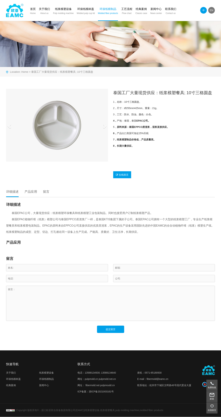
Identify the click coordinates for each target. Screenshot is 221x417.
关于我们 (44, 11)
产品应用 (30, 192)
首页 (33, 11)
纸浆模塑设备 (63, 11)
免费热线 (212, 387)
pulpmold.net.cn (107, 379)
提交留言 (110, 329)
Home (24, 71)
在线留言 (122, 175)
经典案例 (141, 11)
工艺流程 (126, 11)
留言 (46, 192)
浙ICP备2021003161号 (101, 391)
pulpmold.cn (91, 379)
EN (211, 10)
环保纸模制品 (108, 11)
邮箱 (212, 399)
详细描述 (12, 192)
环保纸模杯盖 (86, 11)
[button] (8, 125)
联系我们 (170, 11)
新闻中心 (156, 11)
